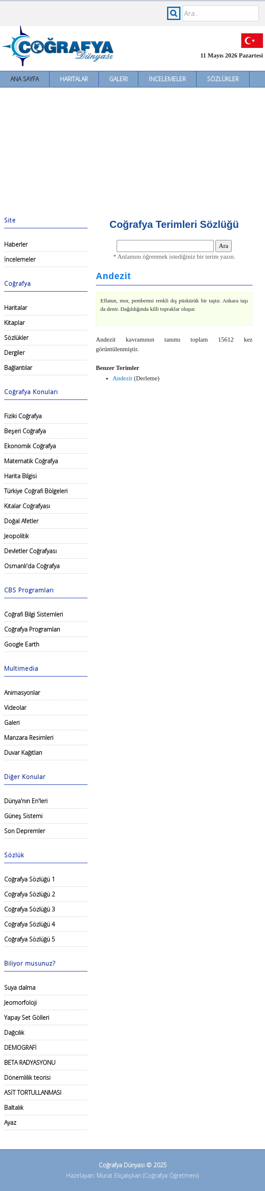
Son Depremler (24, 831)
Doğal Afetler (21, 521)
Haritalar (74, 79)
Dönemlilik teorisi (27, 1077)
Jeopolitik (16, 536)
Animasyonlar (22, 693)
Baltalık (13, 1107)
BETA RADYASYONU (29, 1062)
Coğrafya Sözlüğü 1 (29, 879)
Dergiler (14, 353)
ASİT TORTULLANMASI (32, 1092)
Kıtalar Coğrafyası (27, 506)
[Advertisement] (132, 150)
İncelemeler (167, 79)
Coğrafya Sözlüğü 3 (29, 909)
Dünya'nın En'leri (26, 801)
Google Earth (21, 644)
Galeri (118, 79)
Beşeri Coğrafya (25, 431)
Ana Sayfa (24, 79)
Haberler (16, 244)
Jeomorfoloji (20, 1002)
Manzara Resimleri (28, 738)
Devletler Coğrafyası (30, 551)
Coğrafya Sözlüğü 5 (29, 939)
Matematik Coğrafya (31, 461)
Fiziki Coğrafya (23, 416)
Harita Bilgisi (20, 476)
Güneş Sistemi (23, 816)
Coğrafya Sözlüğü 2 (29, 894)
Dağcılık (14, 1032)
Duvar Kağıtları (23, 753)
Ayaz (10, 1122)
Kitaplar (14, 323)
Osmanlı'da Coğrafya (32, 566)
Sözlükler (223, 79)
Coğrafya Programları (32, 629)
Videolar (15, 708)
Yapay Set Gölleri (26, 1017)
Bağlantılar (18, 368)
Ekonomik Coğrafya (30, 446)
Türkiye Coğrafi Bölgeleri (36, 491)
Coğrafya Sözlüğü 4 (29, 924)
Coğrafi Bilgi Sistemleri (33, 614)
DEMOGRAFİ (20, 1047)
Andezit (113, 276)
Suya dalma (19, 987)
